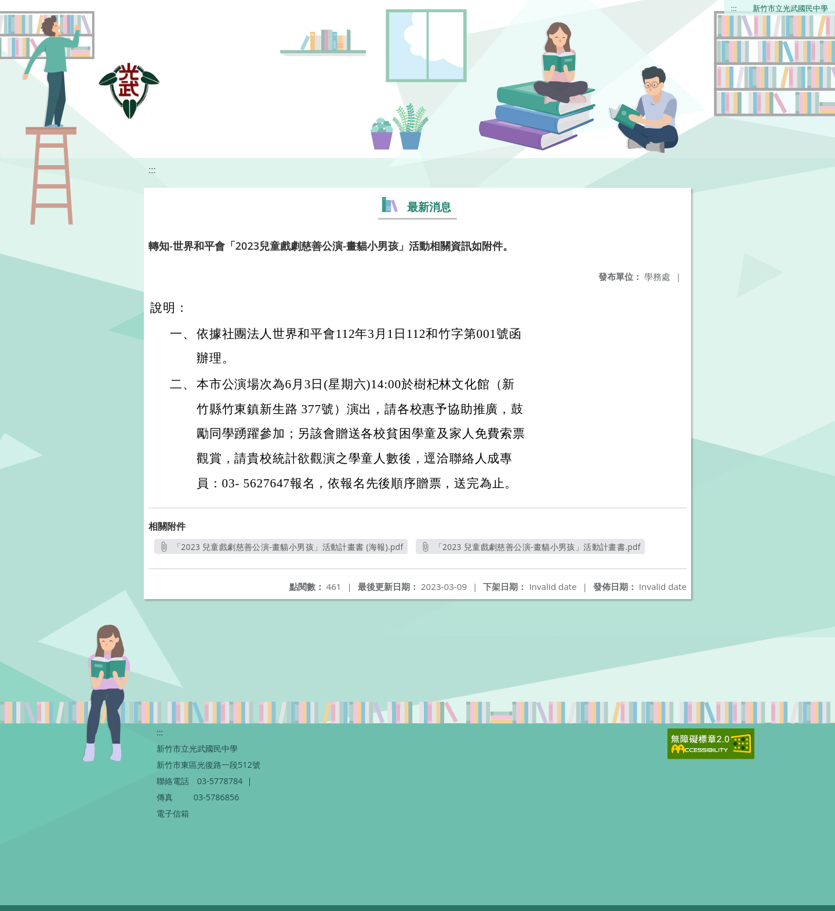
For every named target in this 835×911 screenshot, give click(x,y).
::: (734, 8)
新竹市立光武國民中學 (790, 8)
